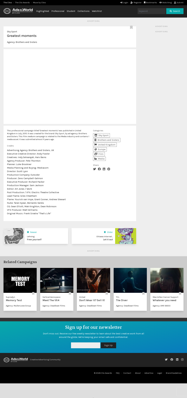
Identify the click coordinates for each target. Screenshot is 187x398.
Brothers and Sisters (26, 42)
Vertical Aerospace (51, 297)
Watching (165, 2)
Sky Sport (12, 31)
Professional (57, 11)
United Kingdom (104, 144)
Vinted (82, 297)
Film (98, 154)
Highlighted (42, 11)
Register (136, 2)
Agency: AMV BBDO (161, 305)
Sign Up (108, 345)
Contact (127, 373)
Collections (84, 11)
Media (99, 158)
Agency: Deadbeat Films (54, 305)
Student (71, 11)
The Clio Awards (22, 2)
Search (175, 11)
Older (108, 232)
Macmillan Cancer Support (165, 297)
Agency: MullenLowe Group (18, 305)
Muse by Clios (39, 2)
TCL (117, 297)
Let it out (108, 239)
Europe (99, 149)
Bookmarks (150, 2)
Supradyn (10, 297)
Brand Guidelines (174, 373)
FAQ (118, 373)
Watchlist (97, 11)
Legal (159, 373)
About (138, 373)
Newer (32, 232)
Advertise (148, 373)
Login (124, 2)
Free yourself (34, 239)
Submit (178, 2)
